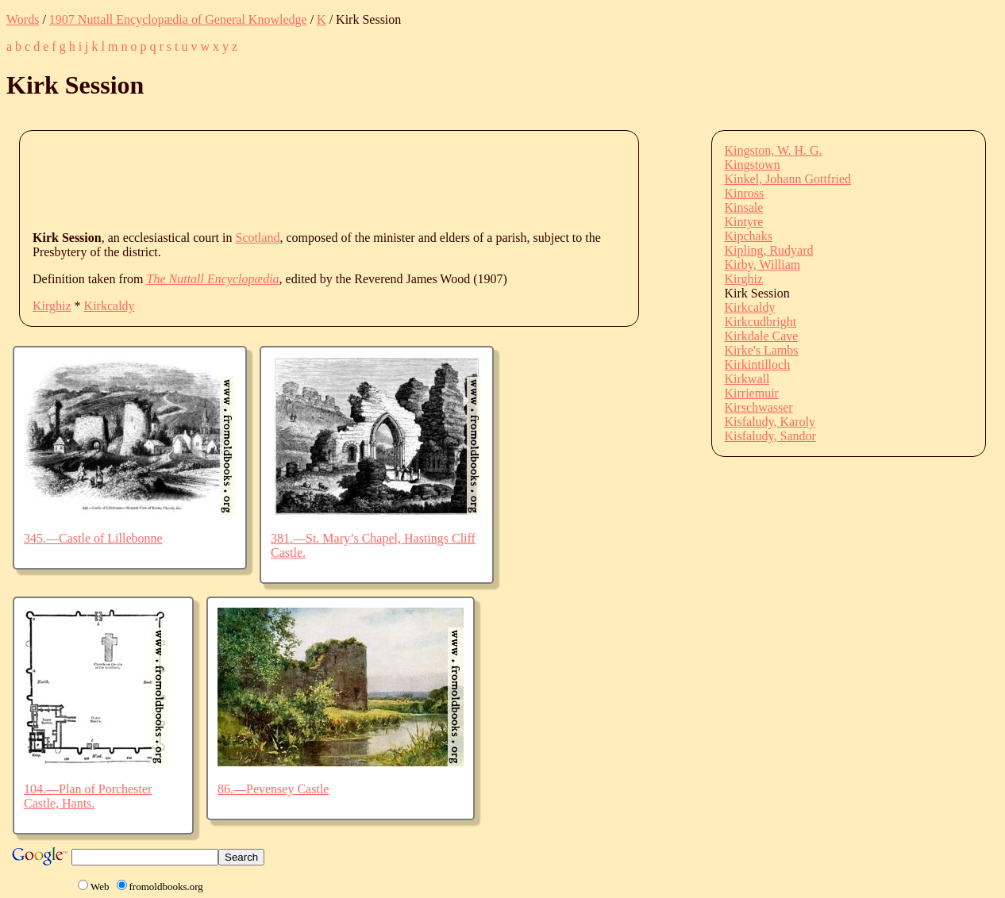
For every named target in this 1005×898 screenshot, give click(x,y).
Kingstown (752, 164)
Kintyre (744, 221)
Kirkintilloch (758, 364)
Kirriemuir (752, 393)
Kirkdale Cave (762, 336)
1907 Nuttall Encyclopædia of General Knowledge (178, 19)
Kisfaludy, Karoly (770, 421)
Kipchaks (748, 236)
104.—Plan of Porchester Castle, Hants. (88, 796)
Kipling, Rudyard (769, 250)
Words (22, 19)
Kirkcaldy (109, 306)
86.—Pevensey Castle (273, 789)
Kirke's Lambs (762, 350)
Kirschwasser (759, 407)
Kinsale (744, 207)
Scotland (258, 237)
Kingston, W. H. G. (773, 150)
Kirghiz (52, 306)
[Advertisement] (321, 179)
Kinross (744, 193)
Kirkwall (747, 379)
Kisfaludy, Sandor (770, 436)
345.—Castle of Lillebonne (93, 538)
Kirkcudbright (761, 321)
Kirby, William (763, 264)
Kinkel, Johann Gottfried (788, 179)
